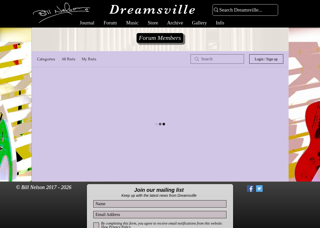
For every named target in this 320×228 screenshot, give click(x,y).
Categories (46, 59)
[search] (217, 59)
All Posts (68, 59)
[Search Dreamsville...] (243, 10)
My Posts (89, 59)
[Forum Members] (160, 38)
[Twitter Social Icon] (259, 188)
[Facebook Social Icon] (250, 188)
